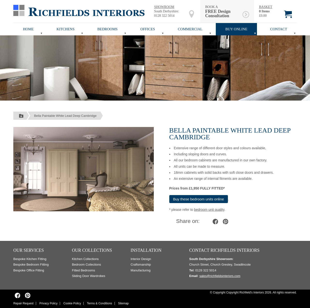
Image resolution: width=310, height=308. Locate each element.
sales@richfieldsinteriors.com (219, 276)
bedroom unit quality (209, 210)
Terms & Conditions (99, 303)
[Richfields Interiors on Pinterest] (27, 295)
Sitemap (123, 303)
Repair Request (23, 303)
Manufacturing (140, 270)
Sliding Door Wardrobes (88, 276)
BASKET (265, 7)
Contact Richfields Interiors (224, 250)
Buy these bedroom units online (198, 199)
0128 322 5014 (164, 15)
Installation (146, 250)
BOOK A (223, 11)
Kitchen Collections (85, 259)
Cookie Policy (72, 303)
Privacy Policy (48, 303)
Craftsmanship (141, 264)
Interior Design (141, 259)
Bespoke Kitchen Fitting (29, 259)
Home (28, 29)
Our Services (28, 250)
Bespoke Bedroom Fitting (31, 264)
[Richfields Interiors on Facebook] (17, 295)
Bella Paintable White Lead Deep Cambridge (65, 116)
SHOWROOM (164, 7)
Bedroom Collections (86, 264)
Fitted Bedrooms (83, 270)
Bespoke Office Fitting (28, 270)
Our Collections (92, 250)
